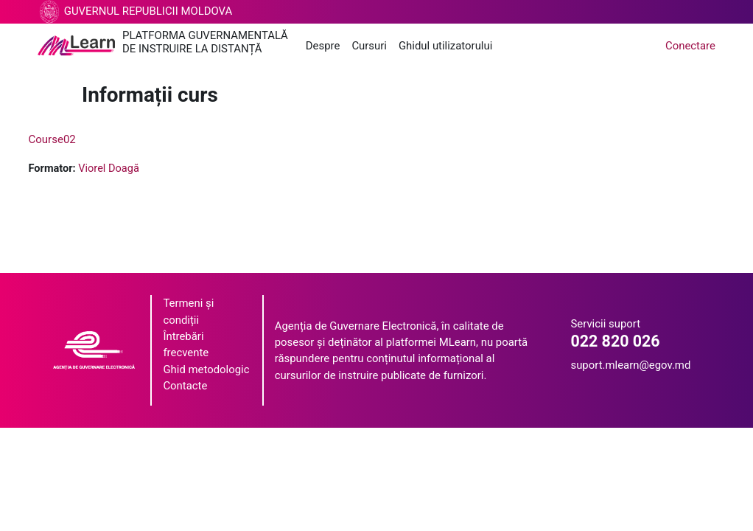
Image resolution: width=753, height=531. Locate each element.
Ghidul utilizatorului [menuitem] (445, 45)
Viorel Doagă (138, 169)
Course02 (79, 139)
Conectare (690, 45)
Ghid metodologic (206, 370)
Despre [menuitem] (323, 45)
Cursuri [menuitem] (369, 45)
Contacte (185, 386)
